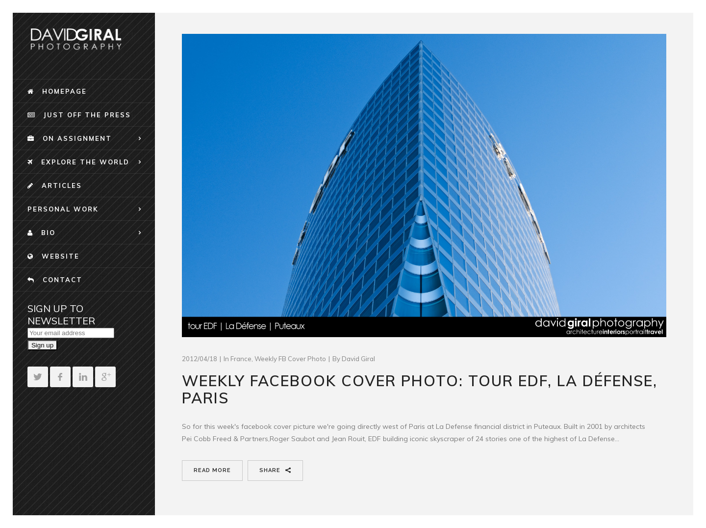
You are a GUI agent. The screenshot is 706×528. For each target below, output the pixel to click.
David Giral (358, 359)
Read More (212, 470)
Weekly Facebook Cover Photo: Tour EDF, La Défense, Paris (419, 389)
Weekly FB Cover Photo (290, 359)
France (241, 359)
